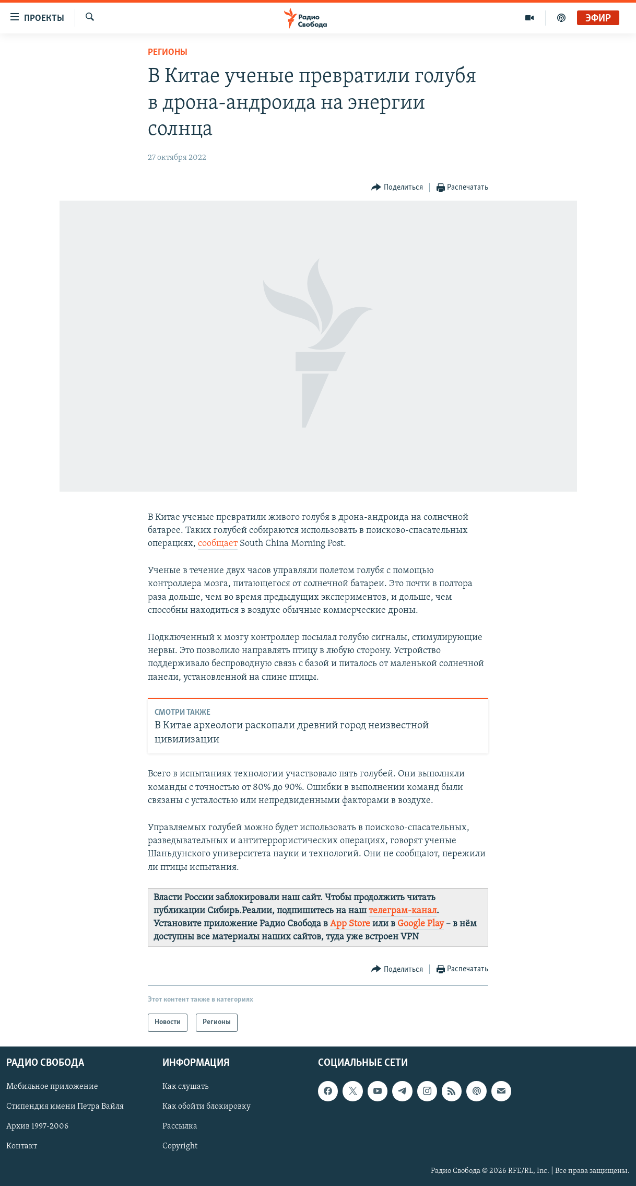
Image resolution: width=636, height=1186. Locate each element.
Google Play (420, 924)
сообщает (218, 544)
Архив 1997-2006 (37, 1126)
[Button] (397, 188)
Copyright (179, 1146)
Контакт (21, 1146)
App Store (350, 924)
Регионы (167, 52)
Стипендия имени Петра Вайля (65, 1106)
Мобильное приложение (52, 1087)
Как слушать (185, 1087)
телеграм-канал (403, 911)
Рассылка (179, 1126)
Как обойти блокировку (206, 1106)
